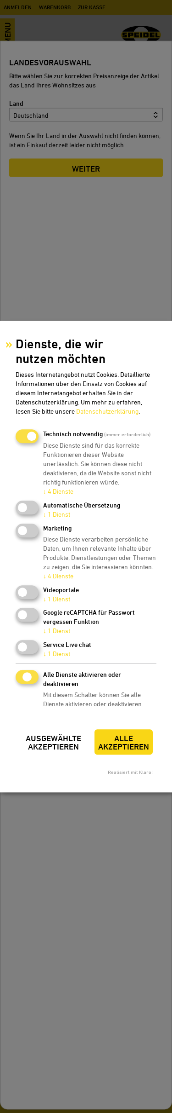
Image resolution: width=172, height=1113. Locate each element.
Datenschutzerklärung (107, 411)
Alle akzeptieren (123, 742)
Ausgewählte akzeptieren (53, 742)
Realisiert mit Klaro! (130, 772)
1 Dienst (56, 514)
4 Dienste (58, 492)
